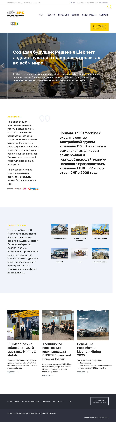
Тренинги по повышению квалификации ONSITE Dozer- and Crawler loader (56, 351)
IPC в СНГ (37, 2)
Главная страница (14, 2)
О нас (41, 15)
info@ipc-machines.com (88, 2)
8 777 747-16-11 (99, 27)
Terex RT (61, 401)
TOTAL (70, 401)
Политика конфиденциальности (96, 417)
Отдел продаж (89, 15)
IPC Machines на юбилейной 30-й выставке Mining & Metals (21, 349)
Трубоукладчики (49, 401)
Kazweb (53, 413)
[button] (113, 65)
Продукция (63, 15)
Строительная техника (30, 401)
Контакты (28, 2)
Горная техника (13, 401)
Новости (51, 15)
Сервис (75, 15)
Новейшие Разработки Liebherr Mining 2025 (89, 349)
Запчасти (104, 15)
